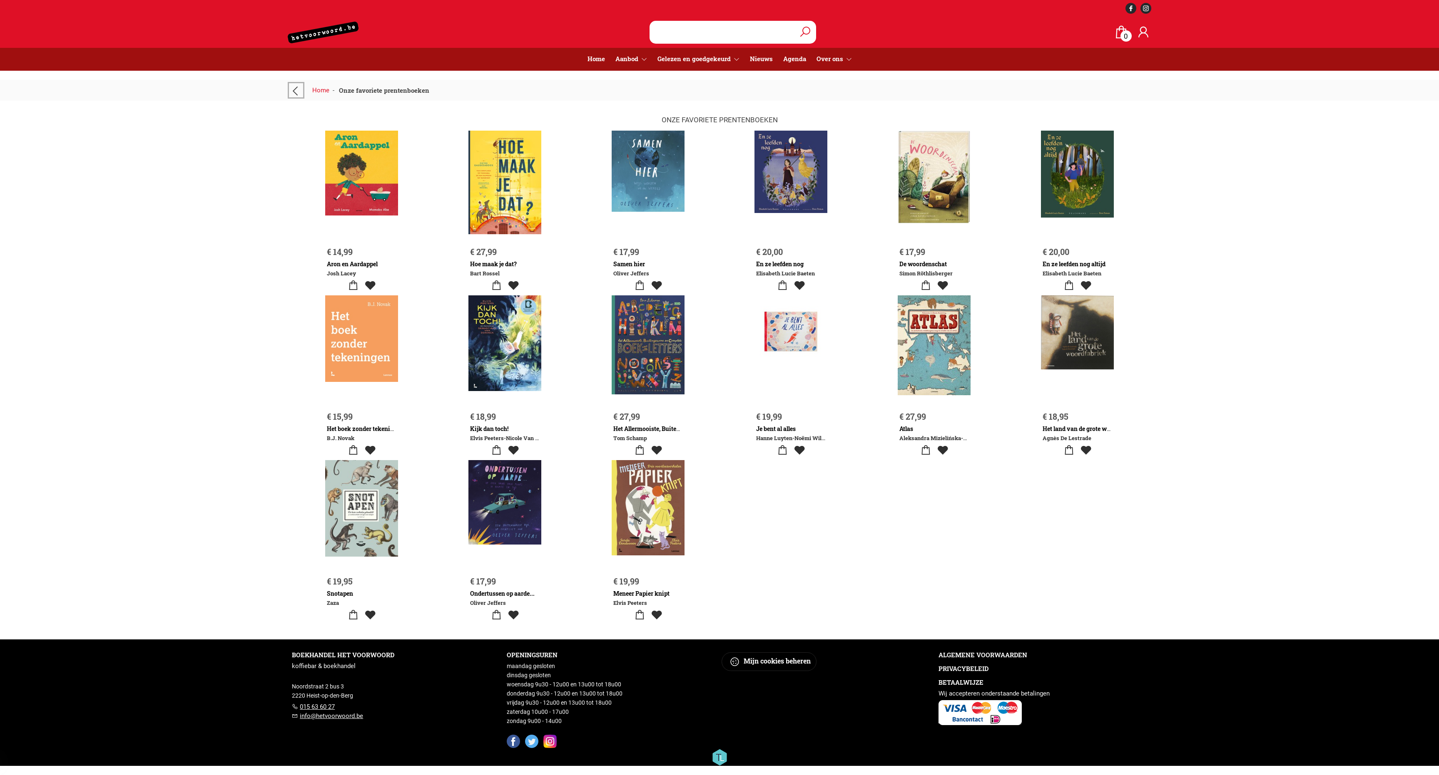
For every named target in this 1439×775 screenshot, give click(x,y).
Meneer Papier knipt (641, 593)
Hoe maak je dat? (493, 264)
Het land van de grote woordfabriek (1091, 429)
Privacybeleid (963, 668)
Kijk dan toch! (489, 429)
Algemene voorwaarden (983, 655)
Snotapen (340, 593)
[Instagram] (550, 741)
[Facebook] (513, 741)
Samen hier (629, 264)
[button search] (805, 32)
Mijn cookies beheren (770, 661)
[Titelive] (719, 756)
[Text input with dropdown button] (723, 32)
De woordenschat (923, 264)
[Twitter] (531, 741)
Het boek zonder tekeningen (365, 429)
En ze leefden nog (780, 264)
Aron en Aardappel (352, 264)
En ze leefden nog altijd (1074, 264)
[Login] (1143, 32)
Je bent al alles (776, 429)
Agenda (794, 58)
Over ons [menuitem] (831, 58)
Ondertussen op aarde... (502, 593)
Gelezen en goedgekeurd (694, 58)
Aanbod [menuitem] (627, 58)
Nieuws (761, 58)
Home (596, 58)
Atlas (906, 429)
